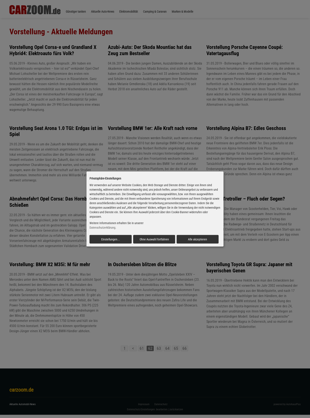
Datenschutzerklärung (102, 227)
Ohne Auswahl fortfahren (154, 239)
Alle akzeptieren (197, 239)
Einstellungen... (110, 239)
